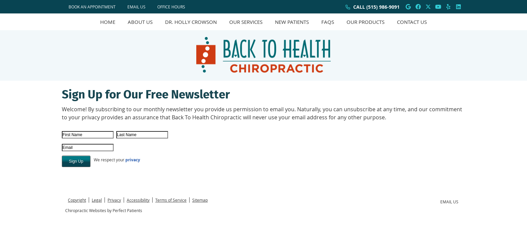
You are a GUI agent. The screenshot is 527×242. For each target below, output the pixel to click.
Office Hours (171, 6)
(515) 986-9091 (383, 7)
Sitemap (200, 200)
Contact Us (412, 21)
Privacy (114, 200)
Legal (97, 200)
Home (107, 21)
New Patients (292, 21)
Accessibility (138, 200)
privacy (132, 160)
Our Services (245, 21)
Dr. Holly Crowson (191, 21)
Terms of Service (171, 200)
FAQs (327, 21)
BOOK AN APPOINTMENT (92, 6)
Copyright (77, 200)
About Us (140, 21)
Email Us (136, 6)
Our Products (365, 21)
